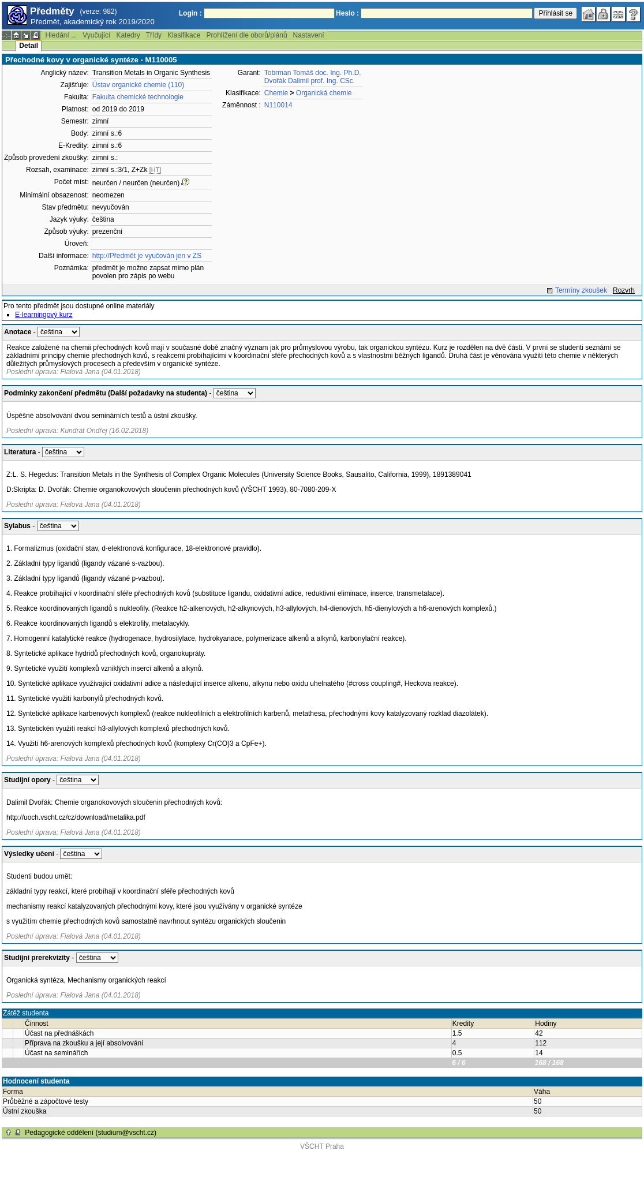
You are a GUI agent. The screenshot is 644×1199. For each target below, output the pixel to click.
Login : (190, 13)
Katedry (128, 35)
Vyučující (96, 35)
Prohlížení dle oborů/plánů (246, 35)
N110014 (278, 105)
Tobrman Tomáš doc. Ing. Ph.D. (312, 73)
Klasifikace (183, 35)
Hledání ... (61, 35)
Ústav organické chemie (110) (138, 85)
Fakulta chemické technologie (138, 97)
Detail (28, 46)
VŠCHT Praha (322, 1146)
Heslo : (347, 13)
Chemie (276, 93)
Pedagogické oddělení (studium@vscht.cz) (90, 1133)
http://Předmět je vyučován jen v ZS (146, 256)
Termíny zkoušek (581, 290)
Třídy (154, 35)
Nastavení (308, 35)
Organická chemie (324, 93)
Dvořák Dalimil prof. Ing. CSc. (309, 81)
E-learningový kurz (43, 315)
